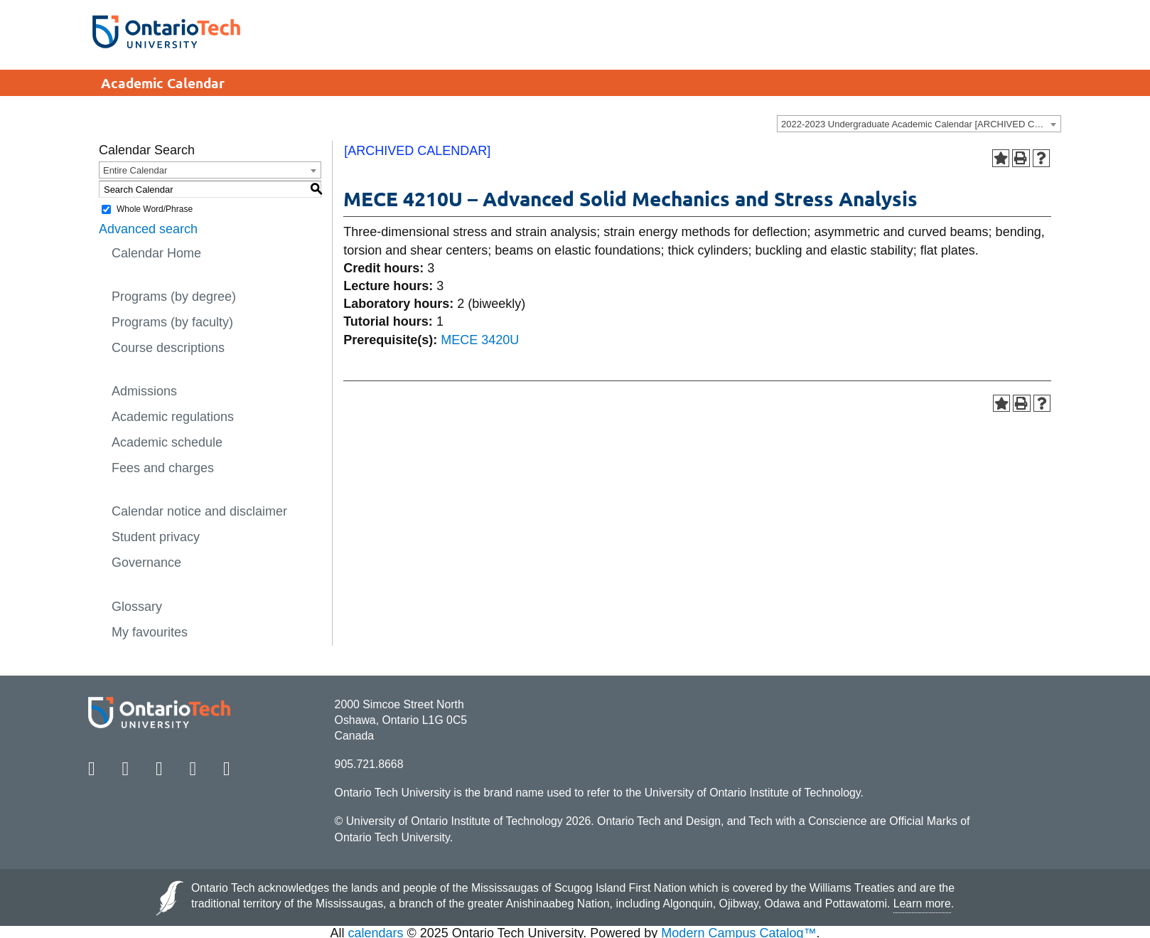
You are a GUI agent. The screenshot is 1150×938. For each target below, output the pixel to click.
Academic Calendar (163, 83)
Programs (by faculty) (172, 322)
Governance (146, 562)
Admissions (144, 391)
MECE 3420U (480, 340)
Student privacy (156, 537)
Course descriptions (168, 348)
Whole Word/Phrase (155, 209)
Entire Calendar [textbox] (135, 170)
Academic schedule (167, 442)
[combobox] (919, 123)
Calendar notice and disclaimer (199, 511)
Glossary (137, 606)
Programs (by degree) (174, 296)
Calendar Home (156, 253)
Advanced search (148, 229)
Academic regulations (173, 417)
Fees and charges (163, 468)
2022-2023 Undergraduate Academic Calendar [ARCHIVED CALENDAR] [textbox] (920, 124)
